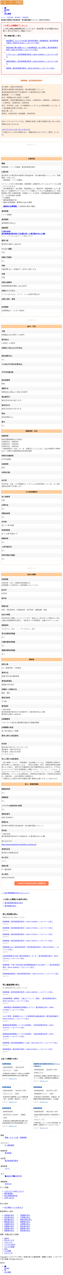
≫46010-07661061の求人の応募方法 (31, 883)
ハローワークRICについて (14, 1191)
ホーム (3, 17)
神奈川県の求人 (26, 1219)
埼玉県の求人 (9, 1217)
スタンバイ (8, 1242)
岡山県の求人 (25, 1226)
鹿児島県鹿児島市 (11, 1161)
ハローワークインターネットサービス (16, 129)
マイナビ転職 (9, 1247)
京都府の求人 (9, 1226)
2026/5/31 (8, 1184)
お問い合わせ (9, 1198)
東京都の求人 (9, 1219)
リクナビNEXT (9, 1244)
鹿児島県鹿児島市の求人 (14, 903)
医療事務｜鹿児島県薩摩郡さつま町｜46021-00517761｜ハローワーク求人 (30, 1043)
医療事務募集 (6, 1064)
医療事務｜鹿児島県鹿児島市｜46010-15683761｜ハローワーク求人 (28, 941)
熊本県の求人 (25, 1230)
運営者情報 (8, 1193)
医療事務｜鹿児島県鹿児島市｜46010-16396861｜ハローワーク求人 (28, 922)
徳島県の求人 (25, 1228)
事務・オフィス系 (11, 1137)
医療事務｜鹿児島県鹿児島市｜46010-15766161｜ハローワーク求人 (28, 934)
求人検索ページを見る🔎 (13, 1207)
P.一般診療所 (9, 1145)
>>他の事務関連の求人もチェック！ (15, 893)
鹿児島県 (10, 17)
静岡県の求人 (25, 1222)
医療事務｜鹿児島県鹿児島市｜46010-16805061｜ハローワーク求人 (28, 992)
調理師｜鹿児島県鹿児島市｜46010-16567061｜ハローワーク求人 (30, 68)
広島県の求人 (9, 1228)
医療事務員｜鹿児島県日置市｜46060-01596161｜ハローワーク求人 (28, 1049)
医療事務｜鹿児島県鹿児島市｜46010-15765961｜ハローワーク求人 (28, 928)
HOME (6, 1267)
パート (7, 1168)
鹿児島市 (18, 17)
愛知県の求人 (9, 1222)
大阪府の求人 (9, 1224)
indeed (6, 1238)
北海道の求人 (9, 1215)
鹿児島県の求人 (10, 906)
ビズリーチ (8, 1253)
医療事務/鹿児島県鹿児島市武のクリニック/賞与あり (46, 1065)
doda (5, 1249)
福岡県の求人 (9, 1230)
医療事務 (25, 17)
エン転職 (7, 1251)
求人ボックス (13, 1078)
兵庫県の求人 (25, 1224)
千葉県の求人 (25, 1217)
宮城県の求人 (25, 1215)
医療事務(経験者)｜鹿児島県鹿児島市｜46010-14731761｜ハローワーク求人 (31, 974)
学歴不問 (18, 1176)
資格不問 (9, 1176)
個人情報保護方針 (11, 1196)
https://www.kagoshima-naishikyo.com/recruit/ (19, 844)
